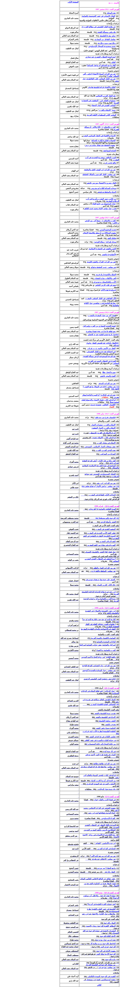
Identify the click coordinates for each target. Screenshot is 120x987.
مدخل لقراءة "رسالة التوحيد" (104, 242)
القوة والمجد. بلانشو (108, 376)
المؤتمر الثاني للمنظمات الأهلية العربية (101, 115)
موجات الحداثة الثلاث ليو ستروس (103, 188)
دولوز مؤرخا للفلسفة (108, 36)
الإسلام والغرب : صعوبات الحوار (103, 425)
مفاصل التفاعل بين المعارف (105, 39)
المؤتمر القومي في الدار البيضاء (104, 105)
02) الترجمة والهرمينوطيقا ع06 (101, 518)
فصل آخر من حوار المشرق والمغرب (102, 316)
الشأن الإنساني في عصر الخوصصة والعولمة (98, 16)
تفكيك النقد (111, 238)
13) (117, 387)
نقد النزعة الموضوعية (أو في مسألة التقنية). (99, 356)
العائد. (113, 62)
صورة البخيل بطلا (109, 372)
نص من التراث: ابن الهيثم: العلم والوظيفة (100, 170)
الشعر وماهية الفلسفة (107, 721)
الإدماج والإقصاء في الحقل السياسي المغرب (99, 136)
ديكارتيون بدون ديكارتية (107, 43)
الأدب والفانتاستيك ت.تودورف (104, 282)
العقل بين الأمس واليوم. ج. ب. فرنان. (101, 348)
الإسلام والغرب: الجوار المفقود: (103, 428)
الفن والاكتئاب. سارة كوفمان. (105, 278)
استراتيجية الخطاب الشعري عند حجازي (101, 57)
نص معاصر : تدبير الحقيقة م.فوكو (103, 267)
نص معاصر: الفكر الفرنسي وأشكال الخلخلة (99, 175)
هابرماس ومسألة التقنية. (106, 32)
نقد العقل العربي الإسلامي (106, 96)
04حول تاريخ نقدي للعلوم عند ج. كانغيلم (103, 335)
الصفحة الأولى (73, 2)
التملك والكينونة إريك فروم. (105, 275)
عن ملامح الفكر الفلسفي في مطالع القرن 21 (99, 27)
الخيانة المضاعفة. (109, 151)
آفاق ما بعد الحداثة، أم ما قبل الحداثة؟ (101, 65)
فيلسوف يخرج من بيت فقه (105, 417)
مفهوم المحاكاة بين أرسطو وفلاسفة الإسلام (99, 233)
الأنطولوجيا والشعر (109, 255)
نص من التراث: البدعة (107, 383)
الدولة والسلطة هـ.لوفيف (107, 192)
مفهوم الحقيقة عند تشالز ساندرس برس (100, 145)
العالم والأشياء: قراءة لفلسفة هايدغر (102, 87)
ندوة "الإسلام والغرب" (107, 110)
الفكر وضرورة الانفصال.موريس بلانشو (101, 183)
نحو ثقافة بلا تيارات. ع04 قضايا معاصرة (101, 331)
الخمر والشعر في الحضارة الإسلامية (102, 249)
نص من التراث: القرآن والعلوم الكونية (101, 262)
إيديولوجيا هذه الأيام (108, 290)
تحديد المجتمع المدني (108, 230)
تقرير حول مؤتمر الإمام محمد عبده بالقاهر (100, 209)
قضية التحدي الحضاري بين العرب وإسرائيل (99, 326)
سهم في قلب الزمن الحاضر (105, 285)
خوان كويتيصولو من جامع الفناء (104, 204)
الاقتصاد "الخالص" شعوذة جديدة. (103, 405)
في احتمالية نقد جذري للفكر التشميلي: (101, 352)
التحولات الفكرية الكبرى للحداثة (104, 141)
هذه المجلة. (111, 13)
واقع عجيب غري (110, 163)
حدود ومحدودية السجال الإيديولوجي (102, 46)
